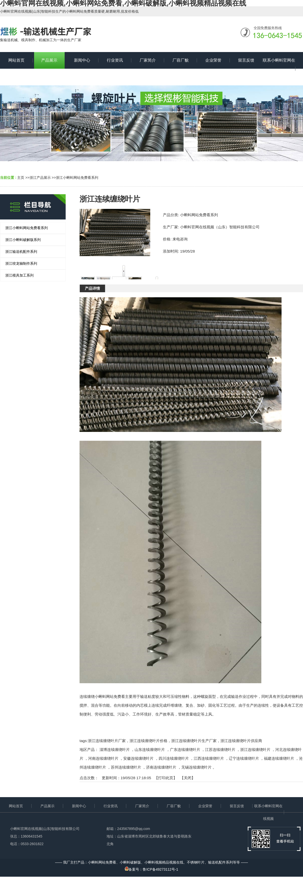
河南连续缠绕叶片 (103, 758)
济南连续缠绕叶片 (161, 767)
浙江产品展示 (40, 178)
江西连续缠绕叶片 (209, 758)
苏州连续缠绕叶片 (126, 767)
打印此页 (165, 778)
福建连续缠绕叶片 (279, 758)
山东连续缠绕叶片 (150, 749)
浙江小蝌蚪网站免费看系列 (77, 178)
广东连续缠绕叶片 (185, 749)
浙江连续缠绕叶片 (255, 749)
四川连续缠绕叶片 (174, 758)
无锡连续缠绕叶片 (196, 767)
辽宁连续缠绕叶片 (244, 758)
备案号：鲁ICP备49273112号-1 (151, 869)
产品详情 (92, 288)
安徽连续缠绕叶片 (138, 758)
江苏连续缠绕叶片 (220, 749)
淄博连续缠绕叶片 (114, 749)
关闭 (187, 778)
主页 (20, 178)
